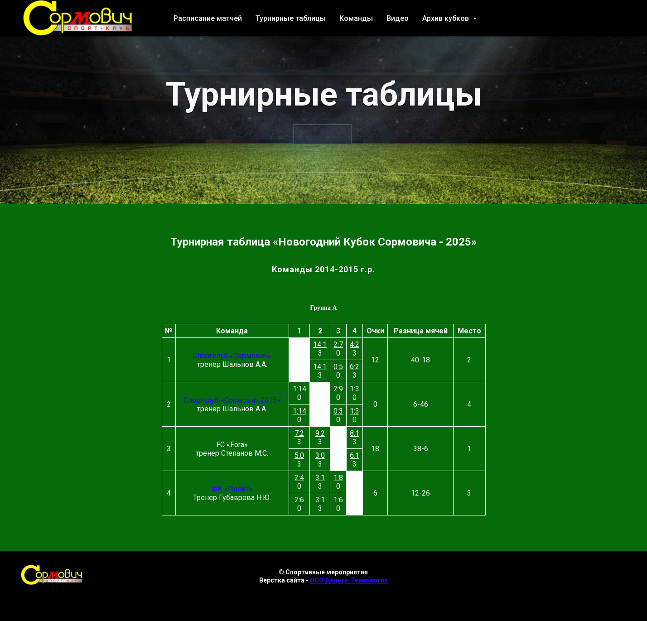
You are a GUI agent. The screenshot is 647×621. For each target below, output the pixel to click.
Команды (356, 18)
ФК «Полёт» (232, 489)
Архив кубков (446, 18)
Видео (397, 18)
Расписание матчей (208, 18)
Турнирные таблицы (291, 18)
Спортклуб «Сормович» (232, 355)
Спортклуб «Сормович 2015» (231, 400)
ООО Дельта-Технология (349, 580)
